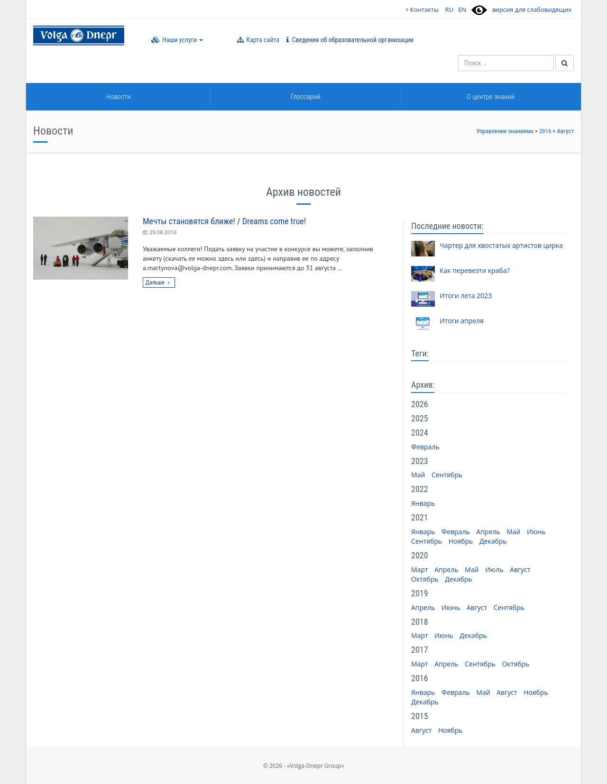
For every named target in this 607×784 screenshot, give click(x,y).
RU (449, 9)
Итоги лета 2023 (466, 295)
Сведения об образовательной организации (350, 40)
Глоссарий (306, 96)
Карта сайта (258, 40)
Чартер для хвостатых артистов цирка (501, 245)
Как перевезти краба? (475, 270)
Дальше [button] (159, 282)
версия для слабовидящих (531, 9)
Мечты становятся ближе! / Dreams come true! (224, 221)
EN (462, 9)
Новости (118, 96)
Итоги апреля (462, 320)
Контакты (422, 9)
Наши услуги (177, 40)
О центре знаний (491, 96)
